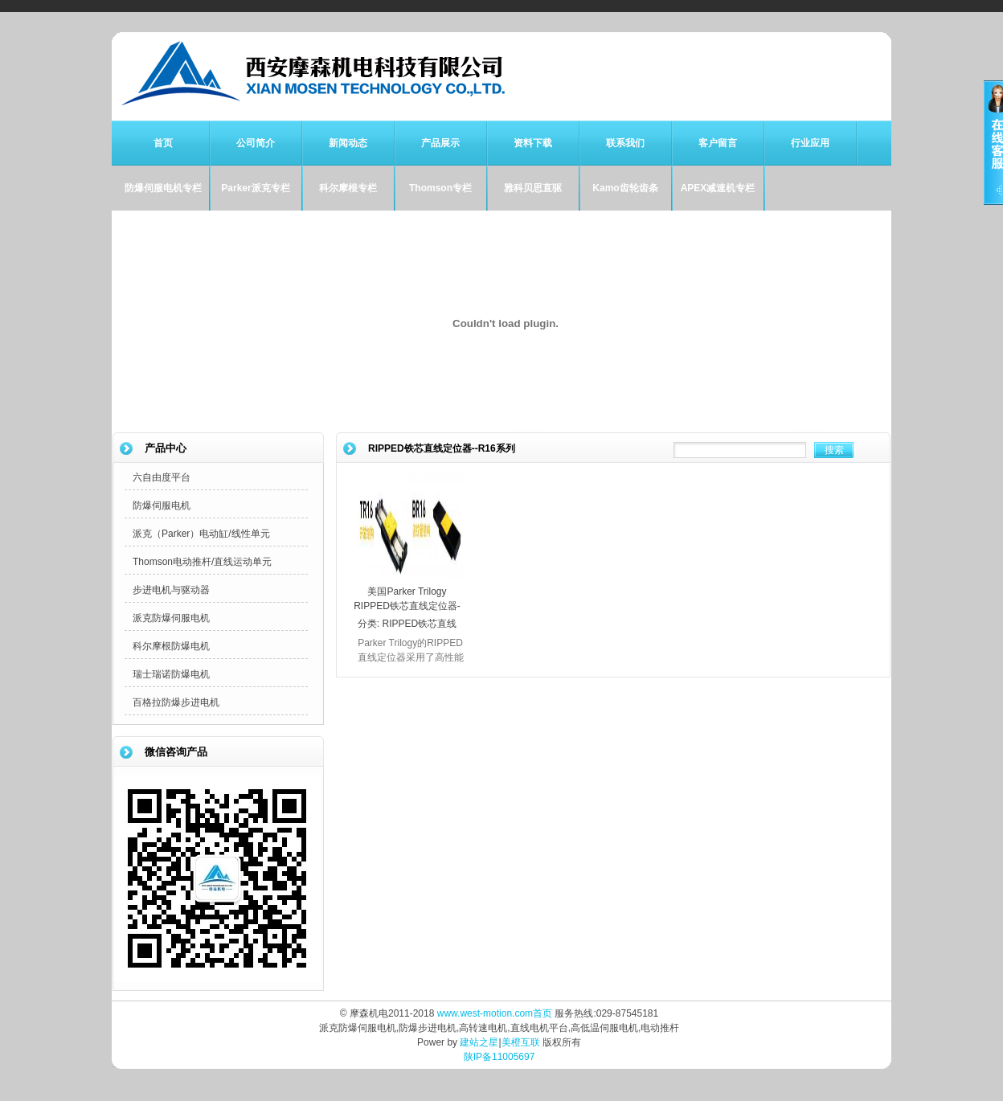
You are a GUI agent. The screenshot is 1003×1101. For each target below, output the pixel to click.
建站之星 (479, 1042)
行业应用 (810, 143)
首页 (163, 143)
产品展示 (440, 143)
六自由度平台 (161, 477)
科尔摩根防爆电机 (171, 646)
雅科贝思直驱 (533, 188)
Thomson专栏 (440, 188)
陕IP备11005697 (499, 1056)
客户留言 (717, 143)
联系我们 (625, 143)
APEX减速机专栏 (718, 188)
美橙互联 (521, 1042)
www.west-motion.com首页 (494, 1013)
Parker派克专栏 (255, 188)
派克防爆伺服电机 (171, 618)
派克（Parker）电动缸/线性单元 (201, 533)
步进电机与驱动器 (171, 590)
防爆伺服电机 (161, 505)
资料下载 (533, 143)
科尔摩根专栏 (348, 188)
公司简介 (255, 143)
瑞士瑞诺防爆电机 (171, 674)
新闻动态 (348, 143)
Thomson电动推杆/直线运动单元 (202, 561)
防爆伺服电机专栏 (163, 188)
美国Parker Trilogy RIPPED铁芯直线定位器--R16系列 (407, 606)
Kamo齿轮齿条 (624, 188)
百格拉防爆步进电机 (176, 702)
